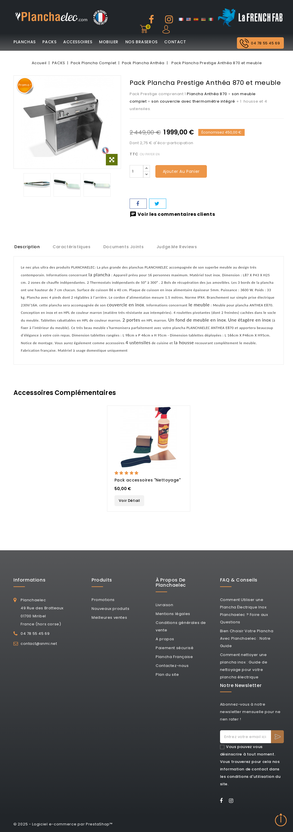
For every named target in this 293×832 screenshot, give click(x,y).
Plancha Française (174, 656)
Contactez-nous (172, 665)
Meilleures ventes (109, 617)
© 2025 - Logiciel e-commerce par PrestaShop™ (63, 824)
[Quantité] (136, 171)
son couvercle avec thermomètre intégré (193, 101)
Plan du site (167, 674)
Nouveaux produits (110, 608)
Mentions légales (173, 613)
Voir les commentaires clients (172, 214)
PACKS (49, 42)
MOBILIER (108, 42)
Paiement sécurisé (174, 648)
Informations (29, 580)
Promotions (103, 599)
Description (27, 247)
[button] (127, 473)
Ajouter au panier (181, 171)
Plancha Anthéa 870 (207, 94)
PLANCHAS (24, 42)
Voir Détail (129, 500)
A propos (165, 639)
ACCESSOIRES (77, 42)
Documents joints (125, 247)
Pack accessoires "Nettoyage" (147, 480)
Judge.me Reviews (179, 247)
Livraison (164, 605)
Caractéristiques (73, 247)
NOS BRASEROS (141, 42)
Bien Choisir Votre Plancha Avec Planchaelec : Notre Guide (247, 638)
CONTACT (175, 42)
